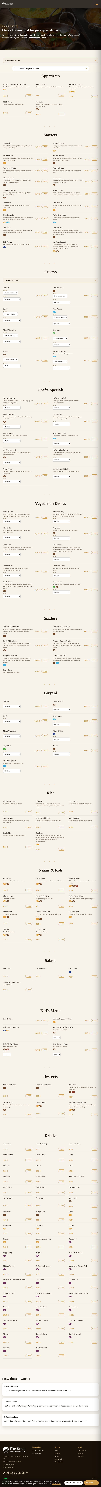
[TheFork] (27, 1473)
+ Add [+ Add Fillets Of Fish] (94, 735)
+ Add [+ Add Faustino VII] (94, 1287)
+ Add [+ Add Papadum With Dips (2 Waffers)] (29, 96)
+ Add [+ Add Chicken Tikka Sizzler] (45, 631)
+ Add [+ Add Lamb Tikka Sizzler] (45, 645)
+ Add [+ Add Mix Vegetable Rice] (62, 827)
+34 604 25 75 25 (8, 1465)
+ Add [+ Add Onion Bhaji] (45, 146)
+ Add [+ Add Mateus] (29, 1342)
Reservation (59, 1462)
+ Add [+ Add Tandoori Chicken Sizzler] (94, 645)
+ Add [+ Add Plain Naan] (29, 890)
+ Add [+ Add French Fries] (45, 1020)
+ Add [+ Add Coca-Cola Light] (62, 1149)
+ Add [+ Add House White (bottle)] (62, 1301)
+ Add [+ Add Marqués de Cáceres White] (94, 1301)
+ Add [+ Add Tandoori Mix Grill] (94, 660)
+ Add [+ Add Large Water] (29, 1192)
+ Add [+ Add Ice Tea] (62, 1171)
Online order (59, 1459)
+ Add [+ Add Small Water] (62, 1181)
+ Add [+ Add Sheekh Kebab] (94, 193)
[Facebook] (7, 1473)
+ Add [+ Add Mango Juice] (29, 1205)
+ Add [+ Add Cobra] (94, 1219)
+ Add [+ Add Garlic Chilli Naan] (62, 906)
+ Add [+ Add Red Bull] (29, 1171)
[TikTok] (23, 1473)
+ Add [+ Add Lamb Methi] (94, 421)
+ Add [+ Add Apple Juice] (62, 1205)
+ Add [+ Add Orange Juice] (62, 1192)
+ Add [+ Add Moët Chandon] (62, 1355)
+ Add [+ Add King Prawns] (94, 316)
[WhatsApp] (11, 1473)
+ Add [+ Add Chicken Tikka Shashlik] (94, 631)
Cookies (80, 1456)
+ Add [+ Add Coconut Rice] (29, 827)
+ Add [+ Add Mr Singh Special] (45, 766)
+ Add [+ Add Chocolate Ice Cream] (62, 1095)
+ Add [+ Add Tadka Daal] (45, 552)
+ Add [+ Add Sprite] (94, 1160)
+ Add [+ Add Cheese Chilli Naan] (62, 923)
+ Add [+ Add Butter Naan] (29, 923)
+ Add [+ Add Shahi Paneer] (45, 475)
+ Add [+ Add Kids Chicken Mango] (94, 1050)
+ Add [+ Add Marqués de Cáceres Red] (94, 1274)
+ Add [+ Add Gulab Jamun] (62, 1113)
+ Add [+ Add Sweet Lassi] (94, 1206)
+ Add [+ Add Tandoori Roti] (94, 923)
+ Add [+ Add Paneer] (45, 360)
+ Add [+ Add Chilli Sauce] (29, 112)
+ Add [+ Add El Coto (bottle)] (29, 1274)
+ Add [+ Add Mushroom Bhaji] (94, 571)
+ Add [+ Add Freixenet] (29, 1355)
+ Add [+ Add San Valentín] (94, 1315)
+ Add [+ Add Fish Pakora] (45, 246)
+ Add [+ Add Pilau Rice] (62, 812)
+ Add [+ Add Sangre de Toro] (29, 1301)
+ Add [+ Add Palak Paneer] (45, 589)
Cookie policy (56, 1484)
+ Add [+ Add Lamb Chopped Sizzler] (94, 475)
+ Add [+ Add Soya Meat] (94, 338)
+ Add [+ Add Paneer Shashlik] (94, 159)
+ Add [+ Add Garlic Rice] (29, 847)
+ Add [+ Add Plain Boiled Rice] (29, 811)
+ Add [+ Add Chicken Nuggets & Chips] (94, 1020)
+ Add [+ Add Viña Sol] (29, 1315)
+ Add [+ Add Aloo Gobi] (45, 533)
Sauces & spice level (12, 280)
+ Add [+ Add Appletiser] (29, 1181)
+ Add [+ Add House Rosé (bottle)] (94, 1328)
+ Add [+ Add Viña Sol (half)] (62, 1315)
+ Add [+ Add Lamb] (45, 316)
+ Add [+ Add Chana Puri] (45, 206)
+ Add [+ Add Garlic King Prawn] (94, 218)
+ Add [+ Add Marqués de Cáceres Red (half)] (29, 1287)
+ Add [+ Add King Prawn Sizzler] (45, 660)
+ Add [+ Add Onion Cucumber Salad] (29, 989)
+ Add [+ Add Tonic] (94, 1171)
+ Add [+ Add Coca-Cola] (29, 1149)
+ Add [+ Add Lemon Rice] (94, 811)
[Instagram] (4, 1473)
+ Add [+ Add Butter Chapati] (62, 939)
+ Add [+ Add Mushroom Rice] (94, 827)
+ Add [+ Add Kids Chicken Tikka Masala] (94, 1033)
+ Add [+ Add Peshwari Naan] (94, 890)
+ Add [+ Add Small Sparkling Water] (94, 1181)
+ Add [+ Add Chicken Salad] (62, 976)
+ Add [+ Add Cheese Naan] (29, 906)
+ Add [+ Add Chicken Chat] (94, 232)
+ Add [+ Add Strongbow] (94, 1247)
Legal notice (82, 1451)
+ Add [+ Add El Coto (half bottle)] (62, 1274)
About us (58, 1454)
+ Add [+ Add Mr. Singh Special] (94, 246)
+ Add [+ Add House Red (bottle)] (94, 1260)
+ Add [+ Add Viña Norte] (62, 1287)
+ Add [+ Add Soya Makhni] (94, 589)
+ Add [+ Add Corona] (29, 1247)
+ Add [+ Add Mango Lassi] (62, 1219)
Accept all (91, 1483)
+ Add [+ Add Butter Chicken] (45, 421)
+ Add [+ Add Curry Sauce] (45, 671)
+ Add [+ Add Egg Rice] (62, 849)
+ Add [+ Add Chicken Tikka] (45, 181)
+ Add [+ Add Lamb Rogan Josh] (45, 457)
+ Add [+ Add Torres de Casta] (62, 1342)
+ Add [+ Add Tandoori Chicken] (45, 193)
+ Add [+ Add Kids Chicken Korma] (45, 1050)
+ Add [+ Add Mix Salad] (29, 976)
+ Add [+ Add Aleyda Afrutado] (62, 1328)
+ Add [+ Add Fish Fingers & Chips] (45, 1033)
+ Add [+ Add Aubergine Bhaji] (94, 517)
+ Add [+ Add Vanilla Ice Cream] (29, 1095)
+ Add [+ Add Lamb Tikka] (94, 181)
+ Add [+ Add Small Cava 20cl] (94, 1342)
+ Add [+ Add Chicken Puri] (94, 206)
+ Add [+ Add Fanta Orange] (29, 1160)
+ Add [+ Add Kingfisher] (29, 1233)
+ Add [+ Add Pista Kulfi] (94, 1097)
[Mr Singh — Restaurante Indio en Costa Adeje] (7, 4)
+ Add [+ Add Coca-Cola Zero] (94, 1149)
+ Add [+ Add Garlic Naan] (62, 890)
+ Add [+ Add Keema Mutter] (45, 439)
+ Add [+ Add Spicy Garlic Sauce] (94, 96)
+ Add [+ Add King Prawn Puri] (45, 218)
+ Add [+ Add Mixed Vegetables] (45, 338)
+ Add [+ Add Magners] (62, 1260)
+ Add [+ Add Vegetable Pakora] (45, 170)
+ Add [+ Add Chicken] (45, 295)
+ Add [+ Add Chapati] (29, 939)
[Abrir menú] (97, 3)
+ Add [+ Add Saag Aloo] (94, 533)
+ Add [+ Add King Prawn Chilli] (94, 439)
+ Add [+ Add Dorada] (94, 1233)
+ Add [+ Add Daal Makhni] (94, 552)
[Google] (15, 1473)
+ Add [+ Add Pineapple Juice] (94, 1192)
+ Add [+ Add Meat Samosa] (45, 159)
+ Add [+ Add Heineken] (62, 1233)
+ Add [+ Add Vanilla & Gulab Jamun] (94, 1114)
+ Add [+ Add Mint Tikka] (45, 232)
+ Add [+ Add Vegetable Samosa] (94, 146)
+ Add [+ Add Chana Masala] (45, 571)
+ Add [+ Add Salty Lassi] (29, 1219)
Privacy (80, 1454)
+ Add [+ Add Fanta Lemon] (62, 1160)
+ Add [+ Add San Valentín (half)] (29, 1328)
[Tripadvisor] (19, 1473)
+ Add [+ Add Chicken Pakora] (94, 170)
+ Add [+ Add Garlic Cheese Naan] (94, 906)
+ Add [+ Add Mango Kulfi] (29, 1114)
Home (57, 1451)
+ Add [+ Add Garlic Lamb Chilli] (94, 403)
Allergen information (12, 60)
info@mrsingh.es (8, 1468)
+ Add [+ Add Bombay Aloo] (45, 517)
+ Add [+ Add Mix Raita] (62, 114)
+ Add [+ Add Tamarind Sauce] (62, 95)
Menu (57, 1456)
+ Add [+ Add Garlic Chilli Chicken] (94, 457)
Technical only (73, 1483)
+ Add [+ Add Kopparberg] (29, 1260)
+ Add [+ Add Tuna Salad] (94, 976)
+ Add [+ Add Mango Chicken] (45, 403)
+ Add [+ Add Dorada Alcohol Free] (62, 1247)
